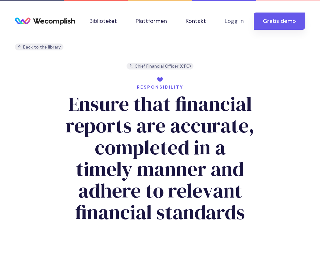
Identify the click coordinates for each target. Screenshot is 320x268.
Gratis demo (279, 21)
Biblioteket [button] (103, 21)
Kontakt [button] (196, 21)
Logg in (234, 21)
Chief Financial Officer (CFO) (160, 66)
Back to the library (39, 47)
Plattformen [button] (151, 21)
